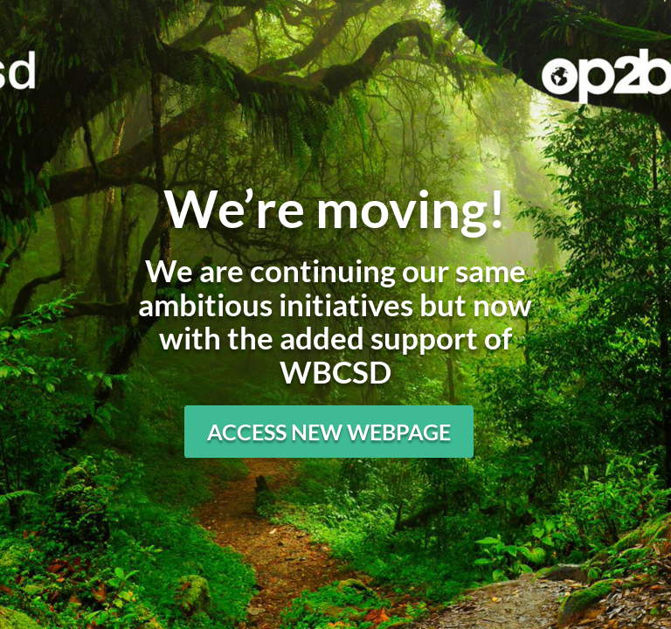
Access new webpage (329, 431)
